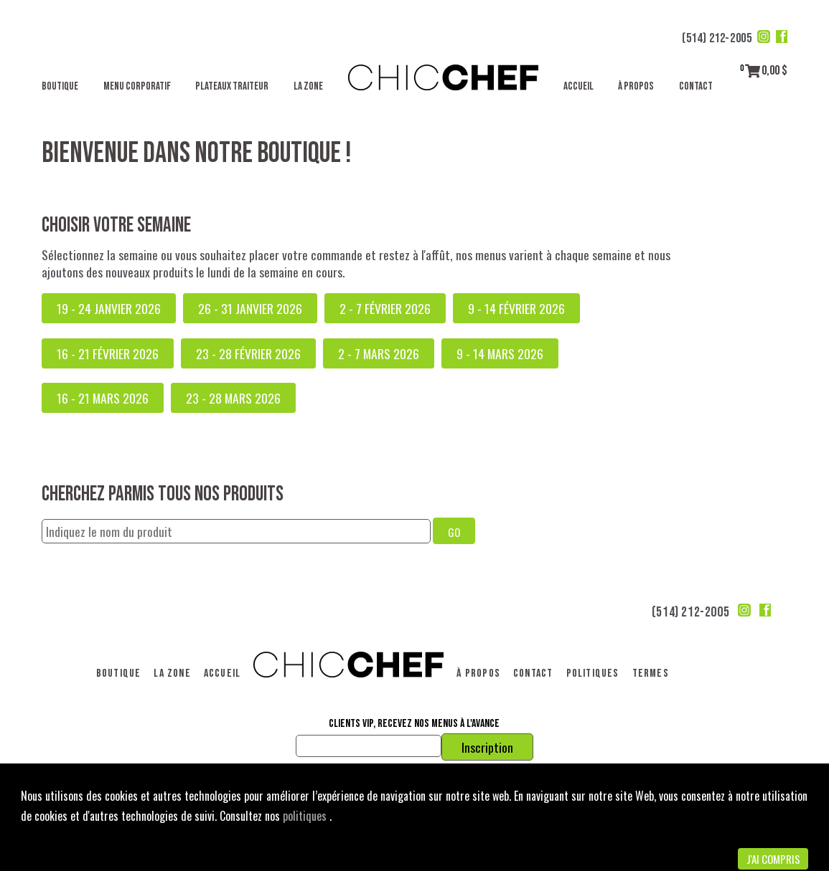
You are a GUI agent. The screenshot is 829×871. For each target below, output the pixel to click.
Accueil (578, 86)
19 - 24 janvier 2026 (109, 308)
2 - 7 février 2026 (385, 308)
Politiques (592, 673)
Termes (650, 673)
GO (454, 532)
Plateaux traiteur (231, 86)
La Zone (308, 86)
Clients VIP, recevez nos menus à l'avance (414, 724)
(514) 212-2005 (716, 38)
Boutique (60, 86)
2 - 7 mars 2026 (378, 353)
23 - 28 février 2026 (248, 353)
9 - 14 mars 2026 (499, 353)
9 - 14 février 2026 (516, 308)
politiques (306, 815)
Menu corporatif (137, 86)
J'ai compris (773, 859)
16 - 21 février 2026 (108, 353)
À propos (636, 86)
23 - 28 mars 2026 (233, 398)
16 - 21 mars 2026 (103, 398)
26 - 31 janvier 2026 (250, 308)
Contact (696, 86)
